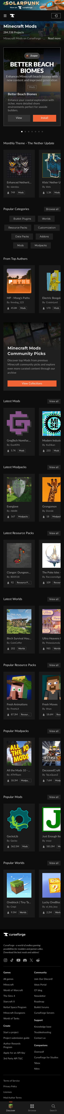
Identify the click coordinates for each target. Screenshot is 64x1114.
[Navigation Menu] (5, 15)
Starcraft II (9, 1002)
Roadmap (39, 1002)
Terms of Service (11, 1081)
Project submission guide (16, 1038)
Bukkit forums (41, 1007)
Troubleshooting (42, 1032)
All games (8, 979)
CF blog (38, 990)
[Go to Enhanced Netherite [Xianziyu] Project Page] (19, 174)
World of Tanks (11, 1018)
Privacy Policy (10, 1086)
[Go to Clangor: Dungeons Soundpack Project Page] (19, 564)
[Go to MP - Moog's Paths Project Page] (19, 289)
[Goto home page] (12, 15)
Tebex (37, 1063)
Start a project (10, 1032)
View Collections (32, 383)
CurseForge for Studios (46, 1057)
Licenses (7, 1092)
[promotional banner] (32, 5)
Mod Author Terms (12, 1098)
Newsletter (40, 996)
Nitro (37, 1069)
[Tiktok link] (12, 960)
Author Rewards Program (11, 1046)
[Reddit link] (38, 960)
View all (54, 401)
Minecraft (8, 985)
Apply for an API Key (14, 1053)
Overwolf (39, 1052)
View (19, 118)
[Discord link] (25, 960)
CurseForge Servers (44, 1013)
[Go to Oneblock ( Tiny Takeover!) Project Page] (19, 893)
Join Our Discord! (43, 979)
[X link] (31, 960)
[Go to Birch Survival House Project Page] (19, 630)
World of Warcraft (13, 990)
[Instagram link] (5, 960)
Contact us (40, 1038)
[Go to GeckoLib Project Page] (19, 827)
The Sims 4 (9, 996)
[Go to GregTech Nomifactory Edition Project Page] (19, 432)
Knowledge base (42, 1027)
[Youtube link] (18, 960)
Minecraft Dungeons (14, 1013)
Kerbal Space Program (14, 1007)
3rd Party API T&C (13, 1058)
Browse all (52, 209)
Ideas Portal (40, 985)
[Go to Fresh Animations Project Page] (19, 696)
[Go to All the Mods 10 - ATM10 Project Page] (19, 762)
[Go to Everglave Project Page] (19, 498)
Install (44, 118)
